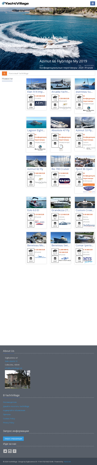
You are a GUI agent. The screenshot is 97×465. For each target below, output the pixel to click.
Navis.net (67, 462)
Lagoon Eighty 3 (36, 130)
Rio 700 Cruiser (60, 169)
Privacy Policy (8, 422)
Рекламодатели (10, 402)
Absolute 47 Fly (60, 130)
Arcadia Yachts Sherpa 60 (66, 91)
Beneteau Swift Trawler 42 (67, 245)
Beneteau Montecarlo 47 (41, 245)
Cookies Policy (9, 418)
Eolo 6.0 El (33, 210)
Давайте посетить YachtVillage (16, 406)
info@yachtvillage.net (13, 368)
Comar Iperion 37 (86, 245)
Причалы (7, 414)
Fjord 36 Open (84, 169)
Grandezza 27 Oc (61, 210)
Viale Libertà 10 (11, 361)
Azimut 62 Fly (35, 169)
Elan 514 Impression (39, 91)
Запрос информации (13, 438)
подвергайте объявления (14, 410)
